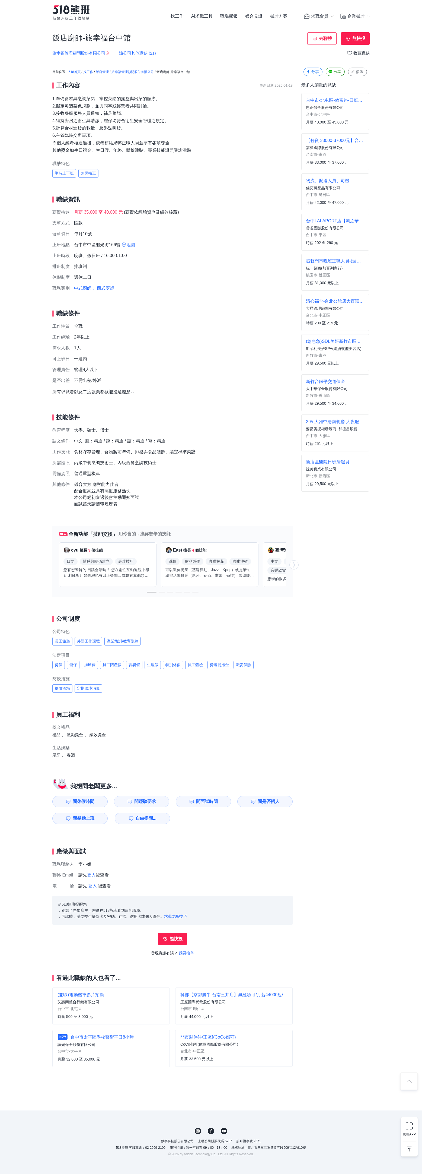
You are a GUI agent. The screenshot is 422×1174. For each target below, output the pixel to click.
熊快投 (358, 38)
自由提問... (146, 818)
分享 (312, 71)
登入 (91, 875)
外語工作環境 (88, 641)
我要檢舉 (186, 953)
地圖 (130, 244)
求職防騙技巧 (175, 916)
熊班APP (409, 1134)
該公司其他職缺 (137, 53)
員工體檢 (195, 665)
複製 (356, 71)
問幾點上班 (83, 818)
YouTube (224, 1131)
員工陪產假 (112, 665)
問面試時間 (207, 801)
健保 (73, 665)
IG (198, 1131)
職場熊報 (229, 16)
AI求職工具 (202, 16)
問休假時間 (83, 801)
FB (211, 1131)
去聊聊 (325, 38)
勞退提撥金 (219, 665)
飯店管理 (102, 72)
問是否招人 (268, 801)
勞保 (58, 665)
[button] (151, 592)
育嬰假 (134, 665)
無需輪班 (88, 173)
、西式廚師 (103, 288)
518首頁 (75, 72)
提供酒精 (62, 688)
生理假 (152, 665)
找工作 (177, 16)
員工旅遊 (62, 641)
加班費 (89, 665)
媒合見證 (254, 16)
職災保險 (243, 665)
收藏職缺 (361, 53)
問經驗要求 (145, 801)
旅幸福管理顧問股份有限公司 (132, 72)
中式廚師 (82, 288)
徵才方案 (278, 16)
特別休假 (173, 665)
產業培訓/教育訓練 (122, 641)
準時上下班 (64, 173)
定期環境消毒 (88, 688)
